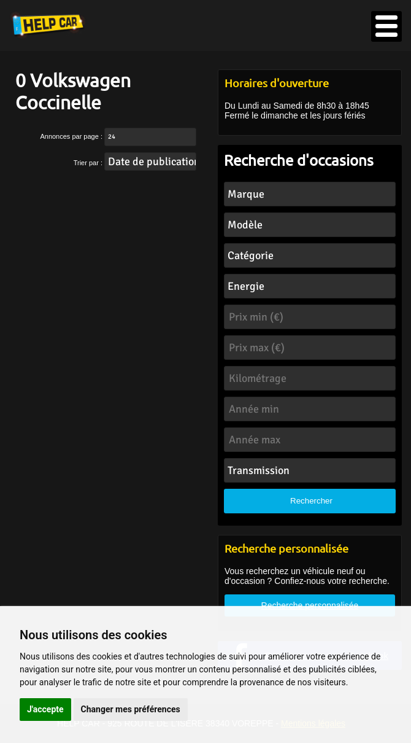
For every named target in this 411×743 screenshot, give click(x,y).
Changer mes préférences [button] (130, 709)
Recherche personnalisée (310, 605)
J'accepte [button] (45, 709)
